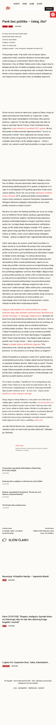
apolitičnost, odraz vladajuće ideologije (17, 394)
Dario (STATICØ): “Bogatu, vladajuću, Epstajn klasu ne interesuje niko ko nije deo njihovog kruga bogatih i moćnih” (27, 619)
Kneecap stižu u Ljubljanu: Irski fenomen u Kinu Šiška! (22, 481)
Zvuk (10, 26)
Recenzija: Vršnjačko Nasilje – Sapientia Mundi (25, 576)
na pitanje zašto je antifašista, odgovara (24, 344)
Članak (5, 26)
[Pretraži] (49, 9)
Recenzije (6, 666)
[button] (53, 15)
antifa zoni (38, 420)
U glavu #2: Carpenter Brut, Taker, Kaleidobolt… (25, 662)
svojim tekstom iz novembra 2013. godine (28, 128)
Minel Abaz (19, 445)
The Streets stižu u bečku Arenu (14, 505)
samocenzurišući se (45, 402)
